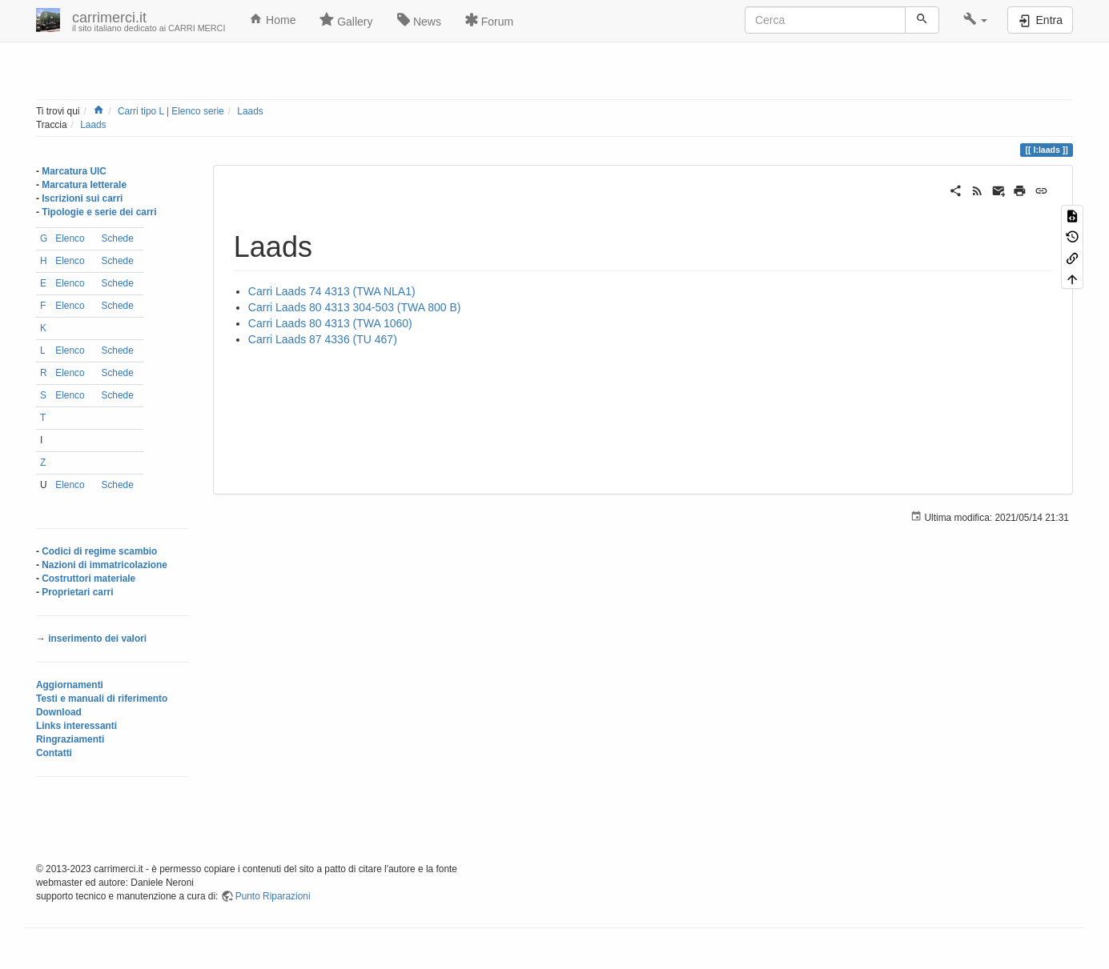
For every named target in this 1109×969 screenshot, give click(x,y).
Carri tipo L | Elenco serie (171, 111)
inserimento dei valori (97, 638)
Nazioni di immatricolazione (104, 565)
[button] (975, 20)
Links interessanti (76, 725)
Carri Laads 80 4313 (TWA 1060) (330, 323)
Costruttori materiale (88, 578)
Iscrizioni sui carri (82, 198)
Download (59, 712)
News (419, 20)
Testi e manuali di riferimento (101, 698)
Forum (489, 20)
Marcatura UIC (74, 171)
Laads (250, 111)
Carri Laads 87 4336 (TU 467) (322, 339)
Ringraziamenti (70, 739)
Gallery (345, 20)
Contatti (54, 753)
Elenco (69, 238)
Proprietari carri (77, 592)
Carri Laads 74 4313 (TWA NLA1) (332, 291)
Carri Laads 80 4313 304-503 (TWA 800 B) (354, 307)
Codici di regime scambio (99, 551)
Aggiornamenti (69, 685)
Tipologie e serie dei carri (99, 212)
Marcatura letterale (84, 184)
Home (272, 19)
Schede (117, 238)
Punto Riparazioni (273, 896)
